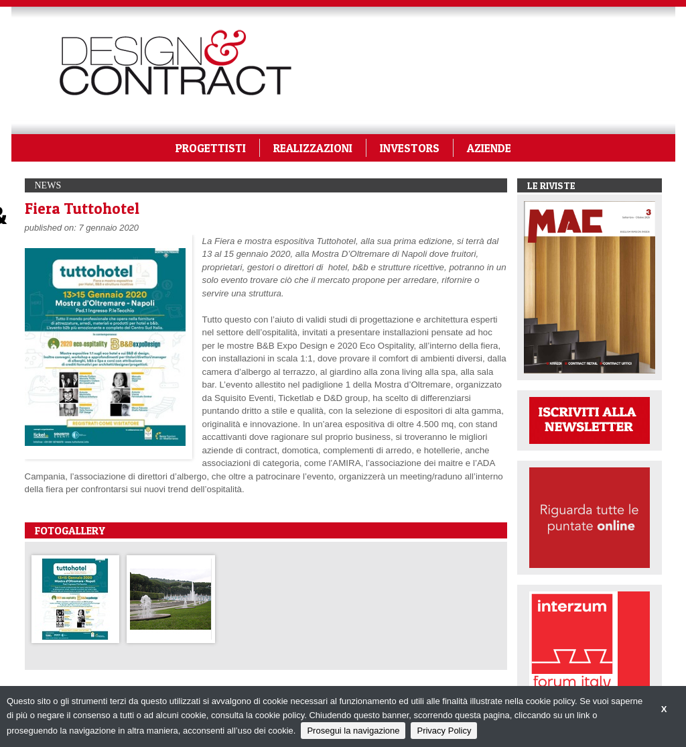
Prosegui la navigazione (353, 731)
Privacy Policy (444, 731)
